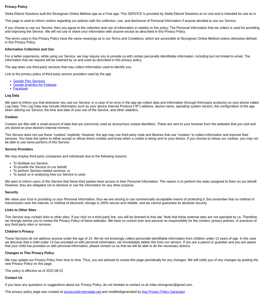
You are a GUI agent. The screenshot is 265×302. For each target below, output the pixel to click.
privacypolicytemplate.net (83, 292)
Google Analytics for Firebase (35, 85)
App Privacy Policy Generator (163, 292)
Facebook (20, 88)
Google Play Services (29, 81)
